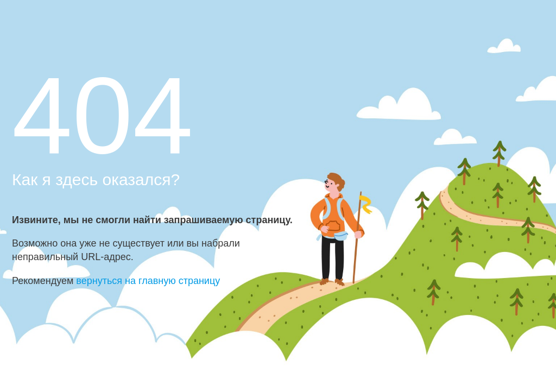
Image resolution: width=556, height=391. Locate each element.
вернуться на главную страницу (148, 280)
